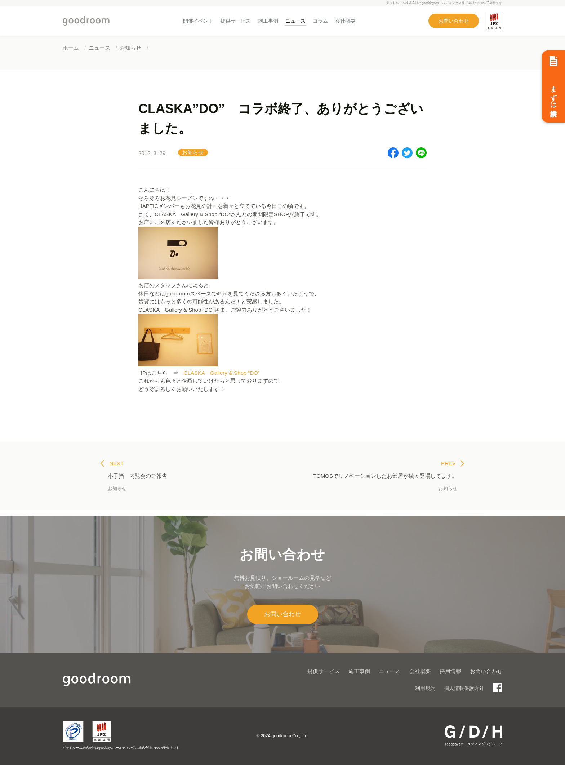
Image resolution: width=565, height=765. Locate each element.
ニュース (295, 21)
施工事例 (268, 21)
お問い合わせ (454, 21)
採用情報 (450, 671)
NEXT (112, 463)
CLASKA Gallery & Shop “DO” (222, 373)
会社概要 (345, 21)
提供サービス (236, 21)
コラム (320, 21)
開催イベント (198, 21)
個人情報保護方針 (464, 688)
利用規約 (425, 688)
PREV (452, 463)
